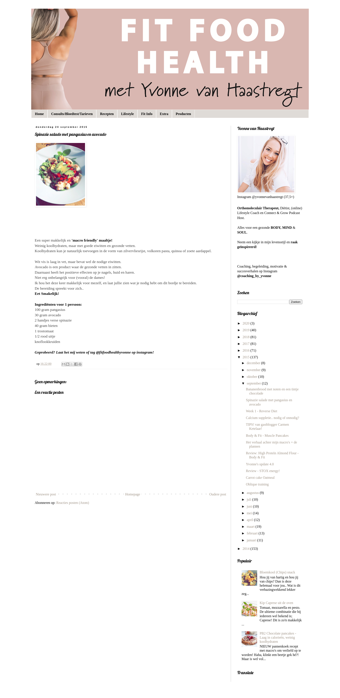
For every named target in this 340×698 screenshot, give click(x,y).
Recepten (107, 114)
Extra (164, 114)
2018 (246, 337)
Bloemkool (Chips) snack (277, 572)
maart (251, 526)
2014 (246, 548)
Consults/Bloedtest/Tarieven (72, 114)
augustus (253, 493)
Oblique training (257, 484)
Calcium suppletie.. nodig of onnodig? (272, 418)
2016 (246, 350)
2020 (246, 323)
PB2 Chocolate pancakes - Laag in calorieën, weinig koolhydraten (278, 637)
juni (250, 506)
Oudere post (217, 494)
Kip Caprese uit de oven (276, 603)
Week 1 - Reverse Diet (261, 411)
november (254, 370)
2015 (246, 357)
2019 (246, 330)
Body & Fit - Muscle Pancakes (267, 435)
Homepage (132, 494)
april (250, 520)
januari (252, 540)
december (254, 363)
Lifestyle (127, 114)
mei (250, 513)
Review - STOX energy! (263, 471)
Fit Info (146, 114)
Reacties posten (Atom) (72, 503)
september (254, 383)
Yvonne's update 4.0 (260, 464)
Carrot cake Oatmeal (260, 477)
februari (253, 533)
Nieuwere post (46, 494)
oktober (252, 376)
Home (39, 114)
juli (249, 499)
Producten (183, 114)
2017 (246, 344)
